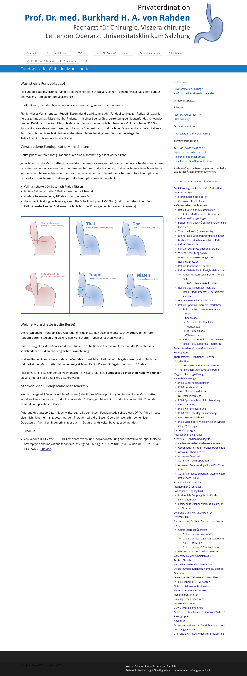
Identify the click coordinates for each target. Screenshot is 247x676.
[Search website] (86, 61)
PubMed (45, 449)
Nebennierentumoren (186, 594)
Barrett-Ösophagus (184, 430)
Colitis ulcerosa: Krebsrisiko (198, 534)
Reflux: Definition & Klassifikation (196, 209)
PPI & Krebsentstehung (191, 417)
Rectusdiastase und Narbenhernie (193, 564)
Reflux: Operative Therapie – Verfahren (200, 305)
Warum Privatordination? (140, 666)
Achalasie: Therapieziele (191, 452)
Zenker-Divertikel (183, 560)
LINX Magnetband (192, 335)
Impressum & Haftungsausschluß (191, 670)
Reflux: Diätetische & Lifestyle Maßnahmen (202, 270)
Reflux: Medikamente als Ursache (201, 214)
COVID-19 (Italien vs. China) (189, 607)
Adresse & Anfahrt (167, 666)
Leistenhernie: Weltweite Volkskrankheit (196, 577)
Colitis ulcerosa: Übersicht (192, 529)
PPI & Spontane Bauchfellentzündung (199, 400)
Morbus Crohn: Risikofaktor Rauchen (198, 551)
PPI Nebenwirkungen (185, 378)
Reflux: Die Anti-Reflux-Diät (202, 283)
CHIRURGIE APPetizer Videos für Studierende (199, 633)
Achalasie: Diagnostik (190, 456)
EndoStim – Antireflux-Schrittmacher (203, 339)
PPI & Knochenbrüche (190, 387)
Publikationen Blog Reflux (188, 434)
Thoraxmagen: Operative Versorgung (199, 369)
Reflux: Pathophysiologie (192, 218)
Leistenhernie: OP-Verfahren (194, 581)
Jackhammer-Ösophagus (187, 486)
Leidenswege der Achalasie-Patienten (199, 443)
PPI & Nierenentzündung (192, 408)
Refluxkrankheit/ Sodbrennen (190, 205)
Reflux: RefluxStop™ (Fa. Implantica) (202, 343)
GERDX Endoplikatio (194, 331)
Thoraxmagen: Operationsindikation (198, 365)
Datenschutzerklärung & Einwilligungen (148, 670)
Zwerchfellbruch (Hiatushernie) (195, 231)
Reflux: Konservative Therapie (194, 266)
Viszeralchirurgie (183, 192)
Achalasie (114, 206)
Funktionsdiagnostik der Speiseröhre (198, 248)
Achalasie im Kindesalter (187, 482)
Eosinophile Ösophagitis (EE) (189, 491)
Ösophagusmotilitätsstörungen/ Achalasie (201, 447)
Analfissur (179, 620)
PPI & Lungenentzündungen (193, 382)
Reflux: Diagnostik (188, 244)
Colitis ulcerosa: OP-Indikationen (201, 547)
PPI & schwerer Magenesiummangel (198, 413)
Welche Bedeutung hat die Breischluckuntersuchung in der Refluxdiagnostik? (196, 257)
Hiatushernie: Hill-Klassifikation (195, 300)
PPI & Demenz (186, 404)
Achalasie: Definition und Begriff (192, 439)
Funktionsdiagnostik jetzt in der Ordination (198, 188)
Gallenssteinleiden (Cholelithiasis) (192, 555)
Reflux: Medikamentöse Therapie (196, 287)
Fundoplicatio (190, 317)
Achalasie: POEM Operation (193, 460)
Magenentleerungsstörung (189, 374)
